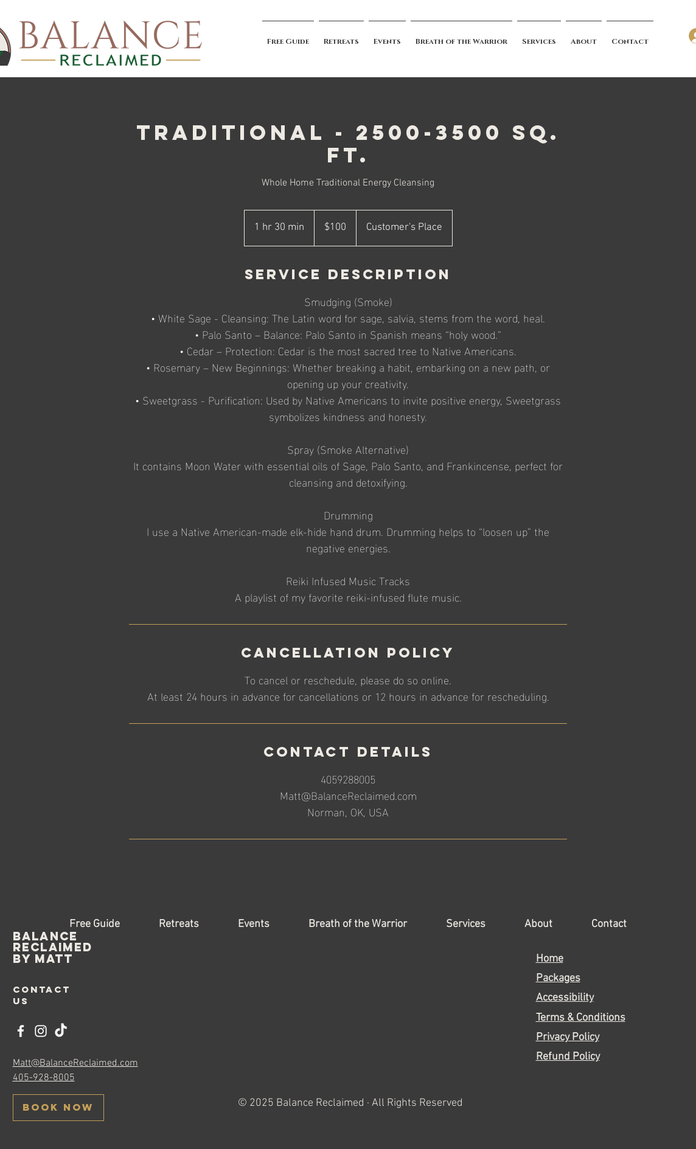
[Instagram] (41, 1031)
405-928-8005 (44, 1078)
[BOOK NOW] (58, 1107)
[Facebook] (21, 1031)
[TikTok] (61, 1031)
